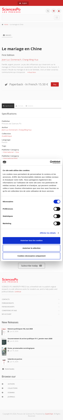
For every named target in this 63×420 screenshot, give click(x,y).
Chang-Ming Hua (30, 59)
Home (6, 25)
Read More (32, 72)
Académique (7, 136)
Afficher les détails (48, 233)
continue (18, 291)
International (8, 152)
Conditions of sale (9, 310)
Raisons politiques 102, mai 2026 (20, 329)
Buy (54, 84)
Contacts (6, 299)
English (23, 3)
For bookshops (8, 307)
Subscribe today (31, 265)
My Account (6, 314)
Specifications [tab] (8, 106)
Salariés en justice (15, 359)
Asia (17, 152)
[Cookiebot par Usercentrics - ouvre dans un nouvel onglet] (50, 162)
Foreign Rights (8, 303)
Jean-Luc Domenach (11, 59)
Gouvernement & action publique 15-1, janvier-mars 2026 (30, 338)
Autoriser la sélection (32, 248)
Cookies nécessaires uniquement (31, 256)
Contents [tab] (29, 106)
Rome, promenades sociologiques (21, 348)
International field (10, 158)
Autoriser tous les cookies (31, 240)
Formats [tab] (19, 106)
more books (8, 369)
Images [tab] (7, 35)
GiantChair (49, 414)
